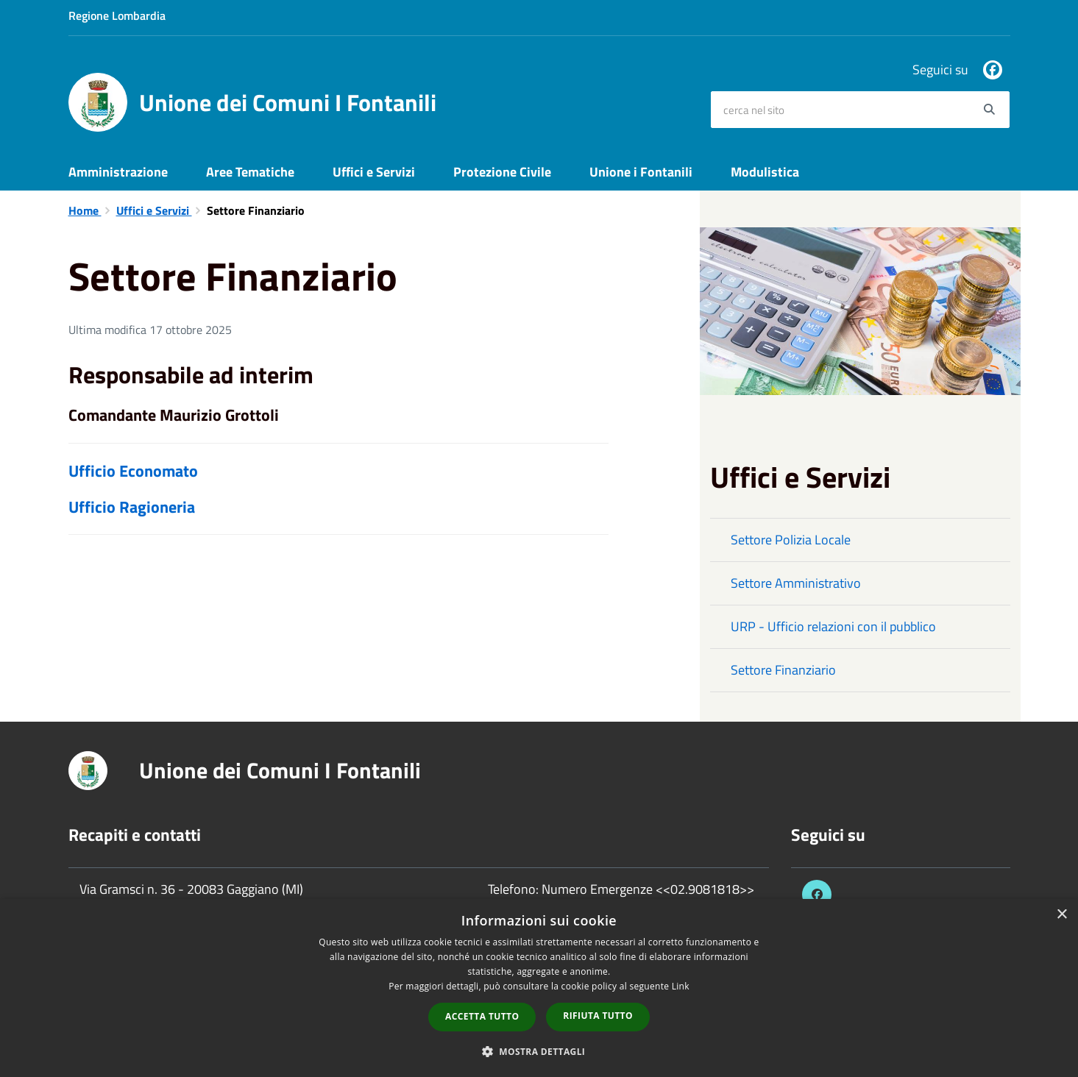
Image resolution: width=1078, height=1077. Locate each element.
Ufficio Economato (133, 470)
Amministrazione (118, 172)
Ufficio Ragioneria (131, 506)
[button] (539, 1050)
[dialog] (539, 988)
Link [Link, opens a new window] (680, 986)
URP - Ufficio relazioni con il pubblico (833, 626)
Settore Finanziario (783, 670)
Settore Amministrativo (796, 583)
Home (85, 210)
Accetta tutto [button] (482, 1016)
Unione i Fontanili (640, 172)
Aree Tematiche (250, 172)
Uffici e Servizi (374, 172)
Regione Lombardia (117, 15)
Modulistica (765, 172)
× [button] (1061, 914)
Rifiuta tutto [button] (598, 1015)
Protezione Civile (502, 172)
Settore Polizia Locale (791, 540)
